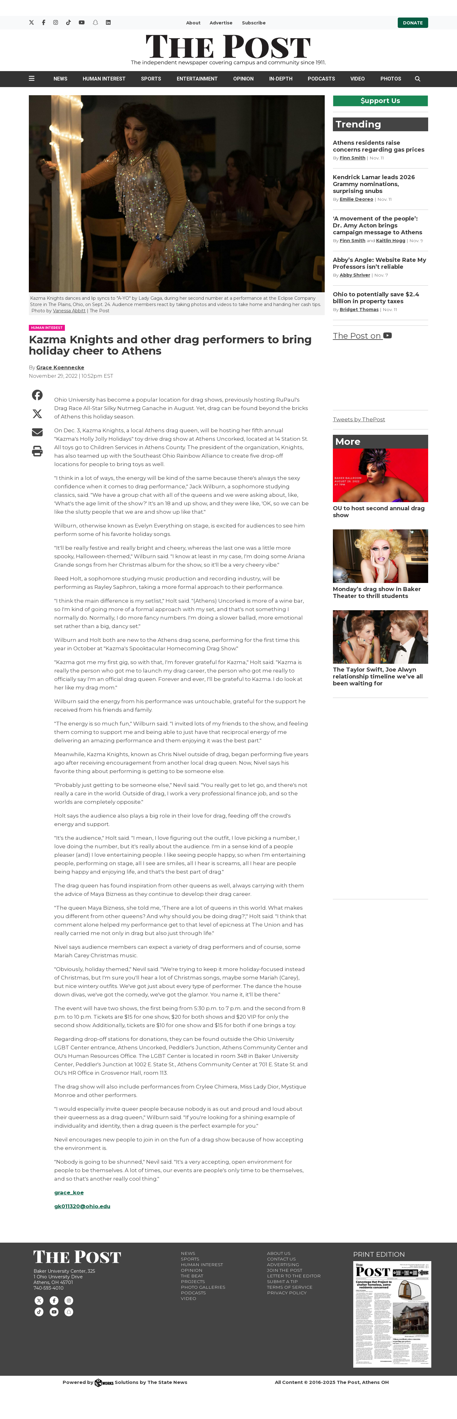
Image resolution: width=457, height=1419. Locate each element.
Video (357, 79)
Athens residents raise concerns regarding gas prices (378, 146)
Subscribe (254, 22)
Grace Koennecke (60, 368)
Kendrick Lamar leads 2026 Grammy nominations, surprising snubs (374, 184)
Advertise (221, 22)
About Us (279, 1253)
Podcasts (321, 79)
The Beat (192, 1276)
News (60, 79)
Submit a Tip (282, 1281)
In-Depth (280, 79)
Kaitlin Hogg (390, 240)
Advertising (283, 1264)
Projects (193, 1281)
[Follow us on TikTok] (39, 1311)
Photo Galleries (203, 1287)
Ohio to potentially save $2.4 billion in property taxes (376, 298)
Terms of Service (290, 1287)
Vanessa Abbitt (69, 311)
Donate (413, 22)
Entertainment (197, 79)
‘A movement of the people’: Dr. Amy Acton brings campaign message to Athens (377, 225)
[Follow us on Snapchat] (68, 1311)
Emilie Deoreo (356, 199)
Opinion (243, 79)
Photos (391, 79)
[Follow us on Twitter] (39, 1300)
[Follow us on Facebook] (54, 1300)
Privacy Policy (287, 1293)
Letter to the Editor (294, 1276)
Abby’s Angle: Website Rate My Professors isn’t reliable (379, 263)
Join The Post (284, 1270)
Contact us (281, 1259)
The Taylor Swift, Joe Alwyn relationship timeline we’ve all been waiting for (378, 676)
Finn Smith (352, 158)
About (193, 22)
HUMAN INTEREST (47, 328)
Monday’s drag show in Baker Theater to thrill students (377, 593)
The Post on (362, 335)
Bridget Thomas (359, 309)
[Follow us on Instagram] (68, 1300)
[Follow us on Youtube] (54, 1311)
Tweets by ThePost (359, 419)
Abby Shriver (355, 275)
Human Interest (104, 79)
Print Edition (379, 1254)
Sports (151, 79)
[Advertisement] (380, 797)
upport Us (380, 100)
